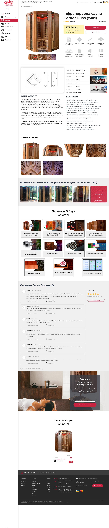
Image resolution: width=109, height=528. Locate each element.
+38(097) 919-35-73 (47, 1)
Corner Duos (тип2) (59, 459)
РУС (98, 2)
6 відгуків (72, 21)
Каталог (33, 473)
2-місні (40, 473)
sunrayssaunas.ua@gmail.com (64, 483)
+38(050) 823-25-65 (27, 1)
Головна (26, 473)
